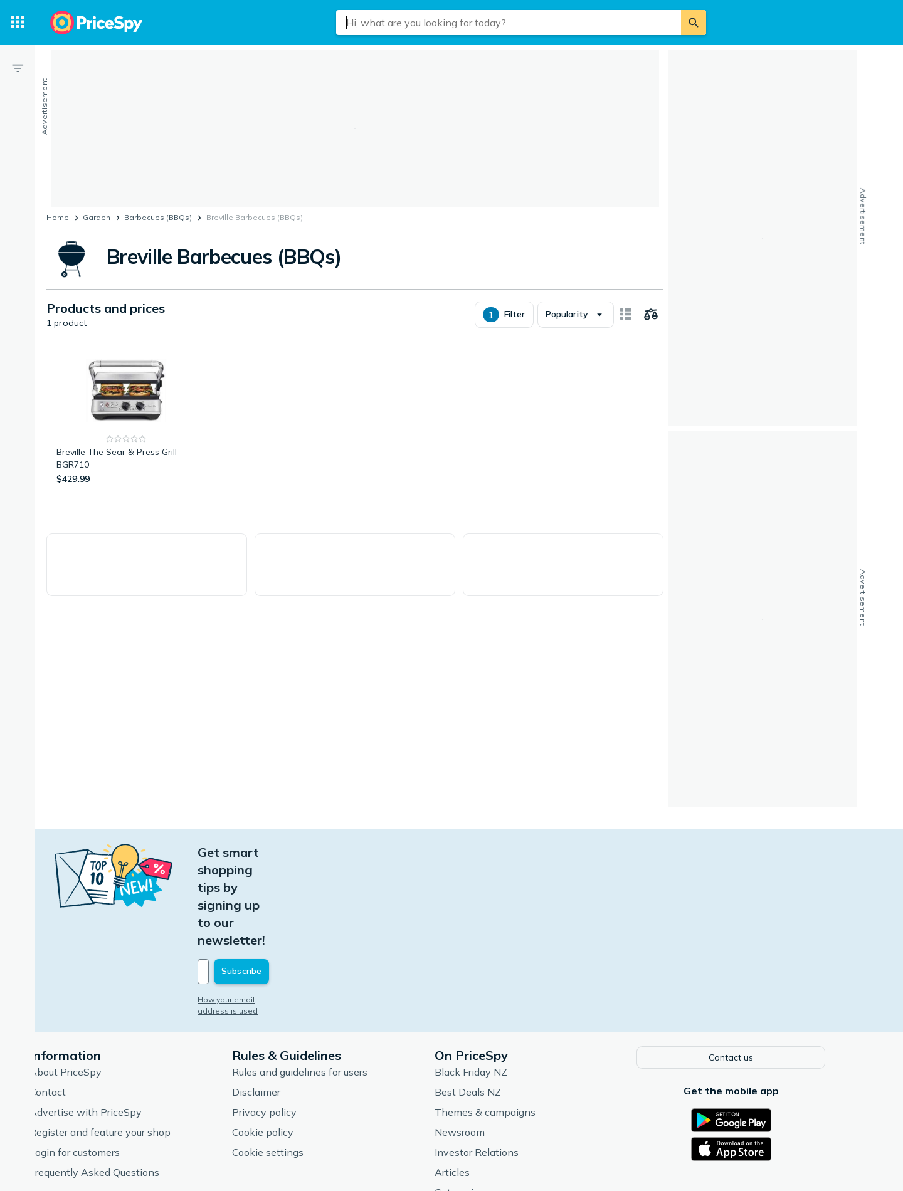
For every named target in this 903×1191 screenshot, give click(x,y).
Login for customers (99, 1063)
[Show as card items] (625, 314)
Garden (96, 217)
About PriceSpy (90, 983)
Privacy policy (288, 1023)
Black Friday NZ (495, 983)
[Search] (693, 22)
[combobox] (508, 22)
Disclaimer (280, 1003)
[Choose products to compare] (650, 315)
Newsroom (484, 1043)
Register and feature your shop (124, 1043)
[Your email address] (307, 883)
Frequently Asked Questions (119, 1083)
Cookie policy (287, 1043)
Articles (476, 1083)
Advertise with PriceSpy (110, 1023)
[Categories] (17, 22)
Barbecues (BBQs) (158, 217)
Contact (72, 1003)
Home (57, 217)
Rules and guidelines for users (324, 983)
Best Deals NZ (492, 1003)
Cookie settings (292, 1063)
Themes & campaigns (509, 1023)
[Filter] (17, 67)
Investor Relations (501, 1063)
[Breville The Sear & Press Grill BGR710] (126, 418)
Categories (484, 1103)
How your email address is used (281, 911)
